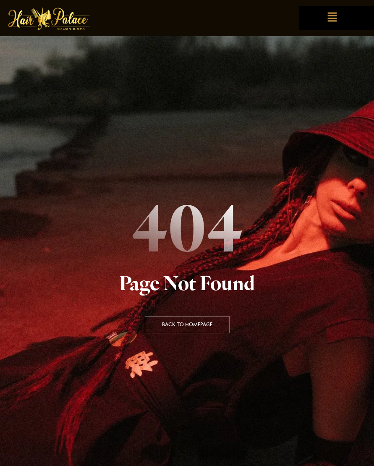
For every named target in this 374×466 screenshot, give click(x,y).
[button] (332, 17)
